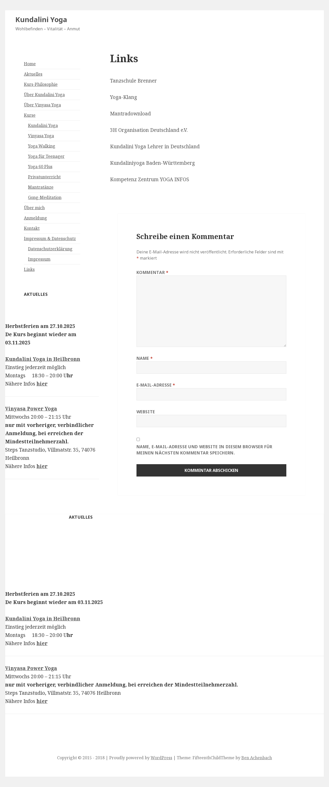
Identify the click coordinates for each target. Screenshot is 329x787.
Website (145, 412)
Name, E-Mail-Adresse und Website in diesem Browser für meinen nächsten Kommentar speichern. (204, 450)
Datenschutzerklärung (50, 249)
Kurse (29, 115)
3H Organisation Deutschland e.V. (149, 130)
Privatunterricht (44, 177)
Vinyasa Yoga (41, 136)
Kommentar (152, 272)
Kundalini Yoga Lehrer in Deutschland (155, 146)
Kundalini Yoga (41, 19)
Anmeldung (35, 218)
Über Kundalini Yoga (44, 94)
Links (29, 269)
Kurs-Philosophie (41, 84)
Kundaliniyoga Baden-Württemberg (152, 163)
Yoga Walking (41, 146)
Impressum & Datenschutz (50, 238)
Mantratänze (40, 187)
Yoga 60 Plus (40, 166)
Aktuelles (33, 74)
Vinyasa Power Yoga (31, 408)
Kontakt (32, 228)
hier (42, 383)
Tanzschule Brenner (133, 80)
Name (144, 358)
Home (30, 64)
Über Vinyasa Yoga (42, 105)
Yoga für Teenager (46, 156)
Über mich (34, 208)
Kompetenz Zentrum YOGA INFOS (149, 179)
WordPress (161, 758)
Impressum (39, 259)
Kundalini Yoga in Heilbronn (42, 359)
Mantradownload (130, 113)
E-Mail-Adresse (155, 385)
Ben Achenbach (256, 758)
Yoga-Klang (123, 97)
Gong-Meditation (44, 197)
